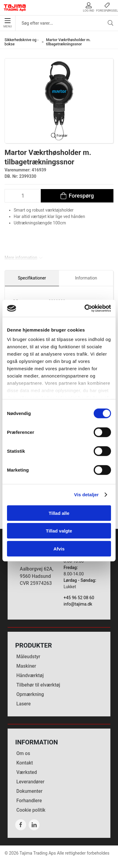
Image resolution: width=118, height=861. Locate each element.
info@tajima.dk (78, 604)
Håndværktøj (30, 675)
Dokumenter (29, 791)
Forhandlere (29, 800)
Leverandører (30, 782)
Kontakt (24, 763)
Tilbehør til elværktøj (38, 685)
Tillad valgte (59, 530)
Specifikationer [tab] (32, 278)
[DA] (15, 7)
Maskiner (26, 666)
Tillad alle (59, 512)
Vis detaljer (86, 494)
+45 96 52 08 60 (79, 597)
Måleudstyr (28, 656)
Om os (23, 753)
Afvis (59, 548)
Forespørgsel (107, 7)
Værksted (26, 772)
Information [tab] (86, 278)
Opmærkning (30, 694)
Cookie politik (31, 810)
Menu (7, 23)
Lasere (23, 704)
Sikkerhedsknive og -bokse (21, 42)
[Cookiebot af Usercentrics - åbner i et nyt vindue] (84, 308)
